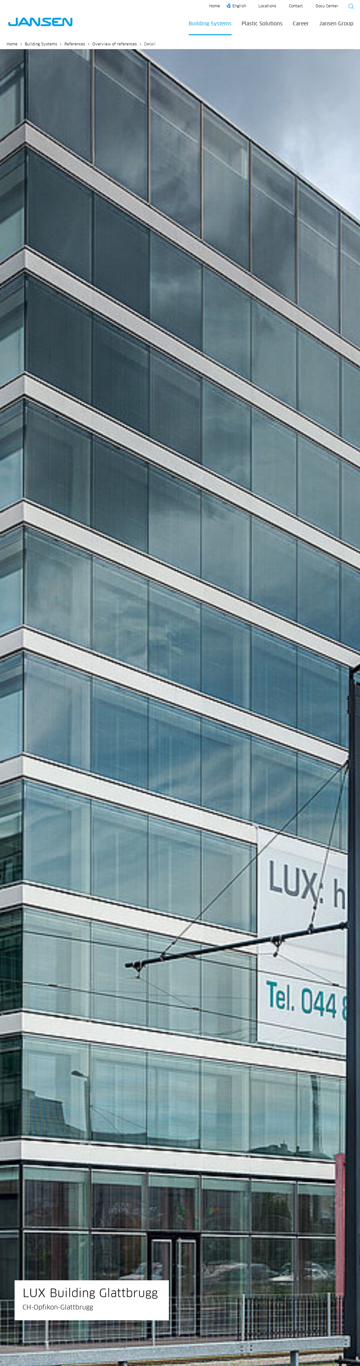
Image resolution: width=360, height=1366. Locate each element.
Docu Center (327, 6)
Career (301, 23)
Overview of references (114, 44)
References (74, 44)
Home (214, 6)
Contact (296, 6)
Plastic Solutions (262, 23)
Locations (267, 6)
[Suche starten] (349, 7)
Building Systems (210, 23)
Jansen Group (336, 23)
